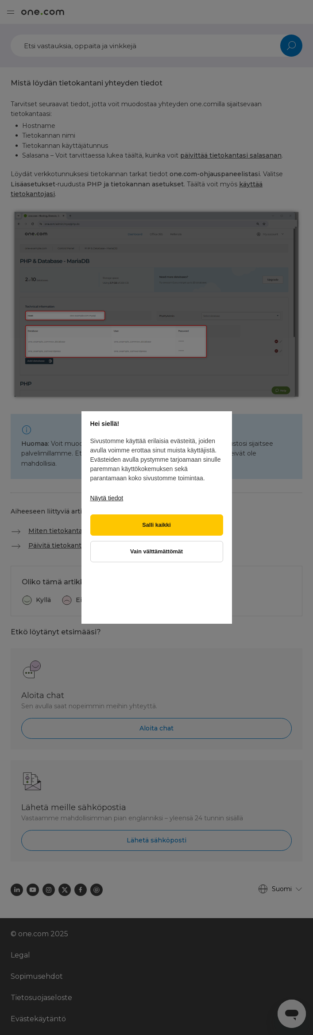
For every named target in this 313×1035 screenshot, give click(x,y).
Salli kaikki (156, 525)
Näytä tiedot (107, 498)
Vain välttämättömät (156, 551)
